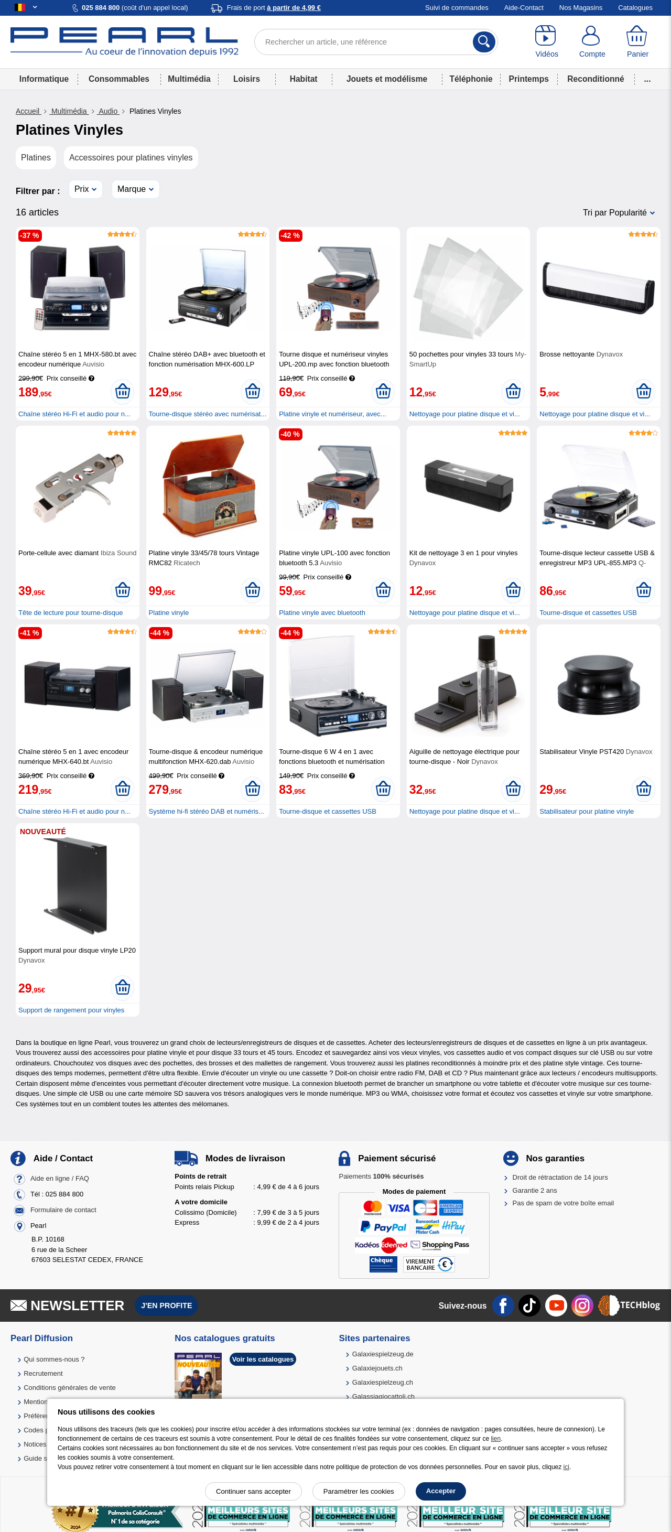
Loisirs (246, 78)
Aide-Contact (524, 8)
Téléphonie (470, 78)
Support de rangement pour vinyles (71, 1010)
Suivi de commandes (457, 8)
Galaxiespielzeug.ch (382, 1382)
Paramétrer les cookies (358, 1491)
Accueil (28, 111)
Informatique (44, 78)
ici (566, 1467)
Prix (81, 189)
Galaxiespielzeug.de (383, 1354)
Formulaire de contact (63, 1210)
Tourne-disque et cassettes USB (588, 613)
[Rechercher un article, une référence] (376, 42)
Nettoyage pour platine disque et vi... (464, 414)
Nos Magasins (580, 8)
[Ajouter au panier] (122, 391)
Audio (108, 111)
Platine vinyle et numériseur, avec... (332, 414)
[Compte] (592, 42)
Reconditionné (595, 78)
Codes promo (44, 1430)
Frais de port (274, 8)
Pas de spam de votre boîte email (563, 1203)
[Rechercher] (484, 41)
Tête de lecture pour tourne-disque (70, 613)
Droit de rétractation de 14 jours (560, 1177)
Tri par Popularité (615, 212)
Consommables (119, 78)
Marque (131, 189)
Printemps (529, 78)
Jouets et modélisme (387, 78)
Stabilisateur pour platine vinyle (586, 811)
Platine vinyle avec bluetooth (322, 613)
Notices (35, 1444)
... (647, 78)
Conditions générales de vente (70, 1387)
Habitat (304, 78)
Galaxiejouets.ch (377, 1368)
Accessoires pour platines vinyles (131, 157)
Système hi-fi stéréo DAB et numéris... (206, 811)
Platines (36, 157)
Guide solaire (44, 1458)
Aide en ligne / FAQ (59, 1179)
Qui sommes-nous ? (54, 1359)
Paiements (381, 1176)
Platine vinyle (169, 613)
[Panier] (638, 42)
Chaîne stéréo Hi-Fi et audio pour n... (74, 414)
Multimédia (189, 78)
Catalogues (635, 8)
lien (496, 1438)
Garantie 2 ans (535, 1190)
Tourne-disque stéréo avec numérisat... (208, 414)
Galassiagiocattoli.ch (383, 1396)
